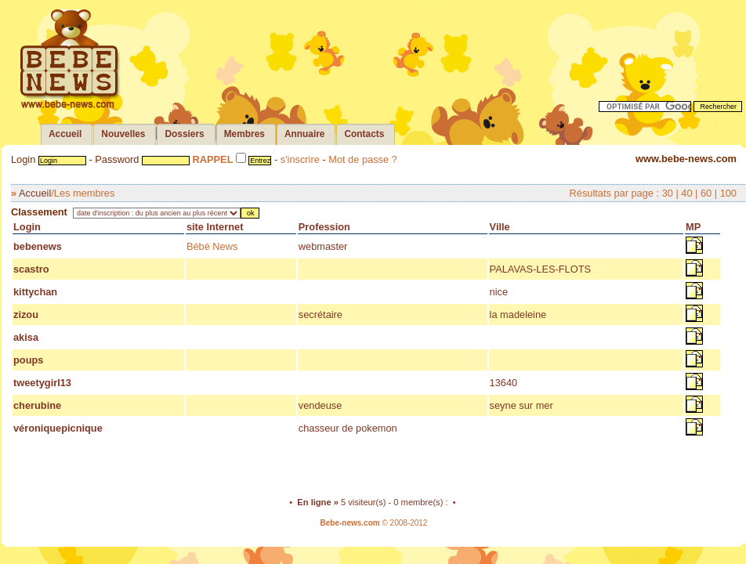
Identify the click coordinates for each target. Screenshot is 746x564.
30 (667, 193)
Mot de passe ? (362, 159)
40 (686, 193)
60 (706, 193)
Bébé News (211, 246)
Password (117, 159)
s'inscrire (300, 159)
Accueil (35, 193)
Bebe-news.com (350, 523)
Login (23, 159)
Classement (39, 212)
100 (728, 193)
